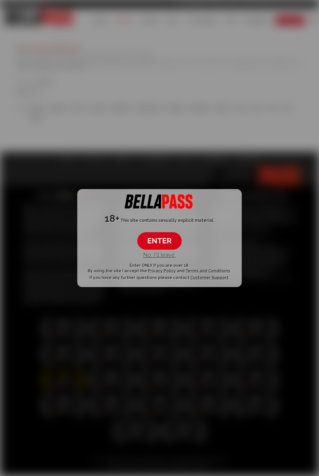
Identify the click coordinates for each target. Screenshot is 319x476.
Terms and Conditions (208, 271)
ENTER (159, 241)
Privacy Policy (162, 271)
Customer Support (209, 278)
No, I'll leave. (159, 255)
